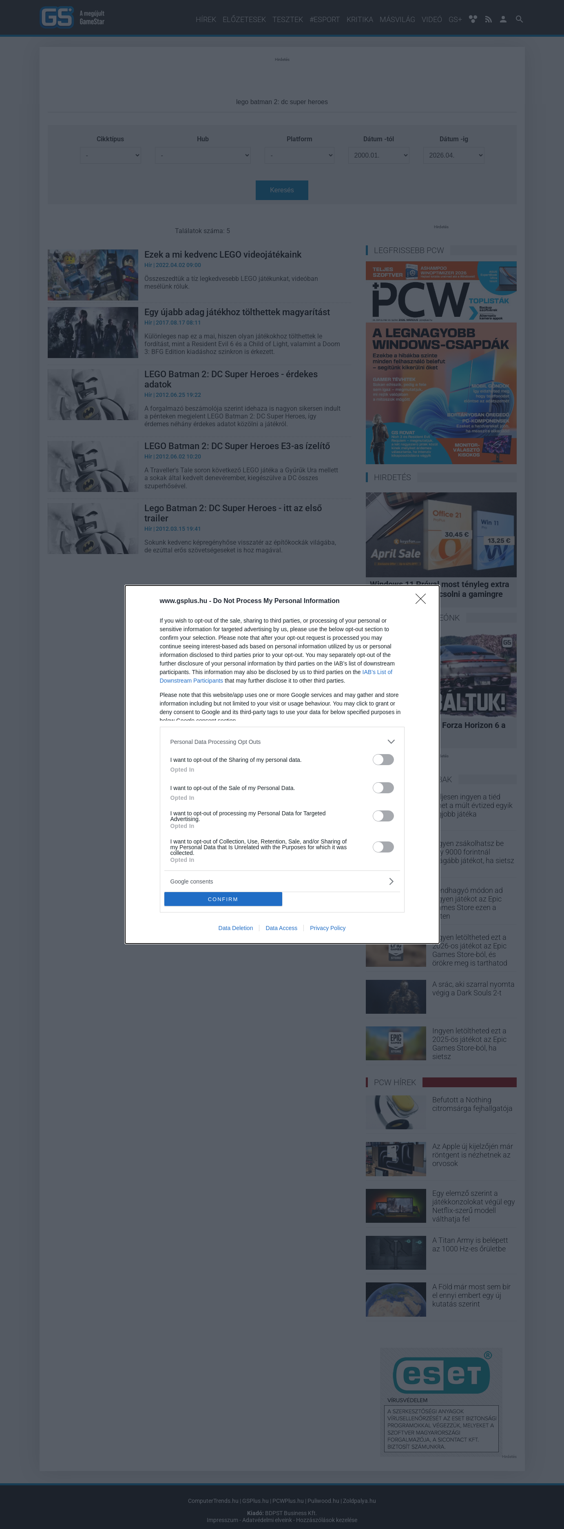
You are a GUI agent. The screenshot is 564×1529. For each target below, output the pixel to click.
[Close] (423, 601)
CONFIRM (223, 899)
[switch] (383, 759)
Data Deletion (236, 928)
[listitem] (282, 741)
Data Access (281, 928)
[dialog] (282, 764)
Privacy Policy (327, 928)
